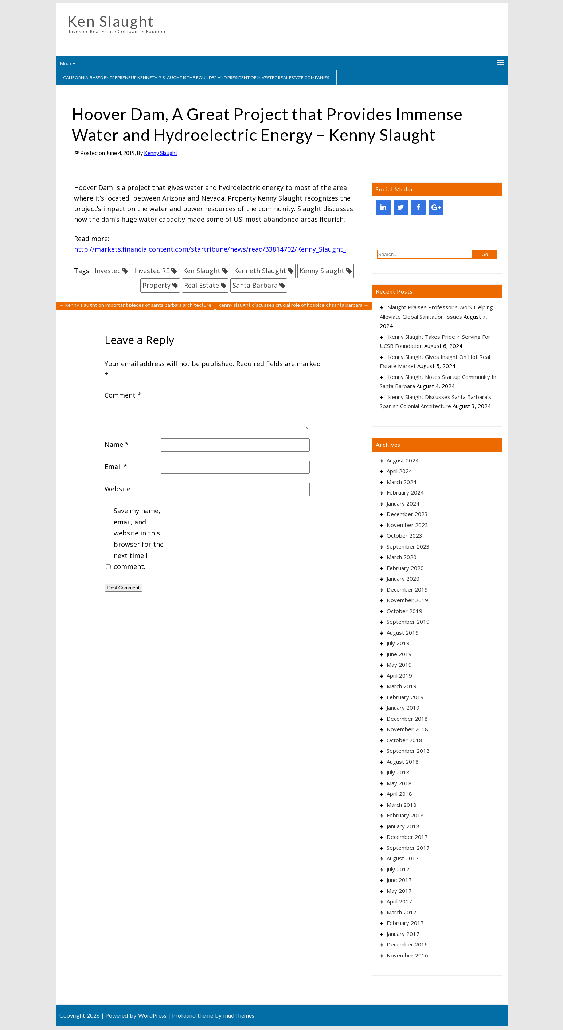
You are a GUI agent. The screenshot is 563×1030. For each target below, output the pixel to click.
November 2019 (407, 600)
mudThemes (238, 1015)
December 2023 (407, 514)
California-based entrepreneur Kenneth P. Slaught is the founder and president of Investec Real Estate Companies (196, 77)
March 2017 (402, 912)
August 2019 (403, 632)
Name (117, 444)
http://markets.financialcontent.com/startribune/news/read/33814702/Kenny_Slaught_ (210, 249)
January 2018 (403, 826)
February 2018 (405, 815)
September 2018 (408, 750)
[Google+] (436, 207)
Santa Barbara (255, 285)
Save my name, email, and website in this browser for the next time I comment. (139, 538)
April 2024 (399, 471)
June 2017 (399, 879)
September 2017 (408, 847)
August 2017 (403, 858)
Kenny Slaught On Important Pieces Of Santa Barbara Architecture (135, 305)
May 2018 (399, 783)
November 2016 (407, 955)
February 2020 (405, 568)
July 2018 (398, 772)
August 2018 (403, 761)
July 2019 (398, 643)
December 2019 (407, 589)
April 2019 (399, 675)
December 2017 (407, 836)
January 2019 (403, 707)
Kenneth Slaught (260, 270)
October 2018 (404, 740)
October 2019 (404, 611)
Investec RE (151, 270)
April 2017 (399, 901)
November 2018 (407, 729)
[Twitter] (401, 207)
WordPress (152, 1015)
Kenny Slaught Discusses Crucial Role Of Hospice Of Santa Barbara (294, 305)
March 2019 (402, 686)
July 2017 (398, 869)
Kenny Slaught (160, 153)
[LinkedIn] (383, 207)
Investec (108, 270)
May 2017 (399, 890)
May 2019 (399, 664)
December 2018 (407, 718)
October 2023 (404, 535)
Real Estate (201, 285)
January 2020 (403, 578)
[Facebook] (418, 207)
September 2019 (408, 621)
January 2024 (403, 503)
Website (117, 488)
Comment (123, 395)
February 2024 (405, 492)
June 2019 (399, 654)
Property (156, 285)
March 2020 (402, 557)
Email (116, 466)
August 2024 (403, 460)
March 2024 (402, 481)
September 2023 (408, 546)
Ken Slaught (111, 21)
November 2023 (407, 524)
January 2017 (403, 933)
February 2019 (405, 697)
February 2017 (405, 922)
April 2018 (399, 793)
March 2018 (402, 804)
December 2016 (407, 944)
